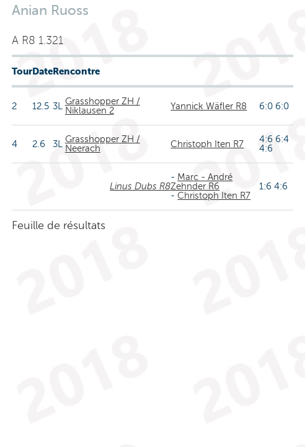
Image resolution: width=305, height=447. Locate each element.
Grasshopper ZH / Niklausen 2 (102, 105)
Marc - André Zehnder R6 (201, 181)
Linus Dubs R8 (140, 186)
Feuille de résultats (58, 225)
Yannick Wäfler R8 (208, 106)
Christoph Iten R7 (207, 144)
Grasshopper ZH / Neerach (102, 143)
